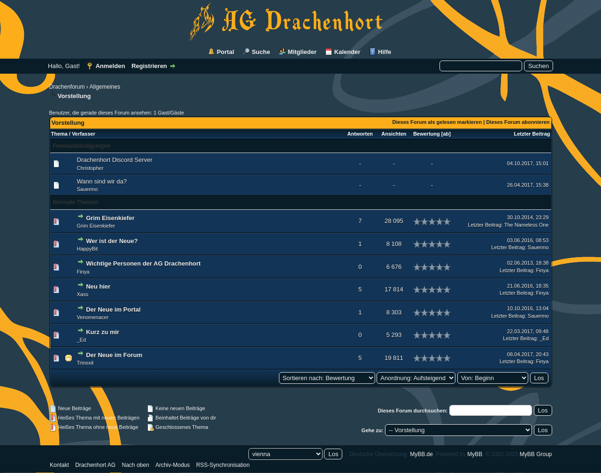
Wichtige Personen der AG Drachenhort (143, 263)
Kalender (347, 51)
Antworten (360, 134)
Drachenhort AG (95, 465)
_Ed (81, 340)
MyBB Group (536, 454)
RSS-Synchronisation (223, 465)
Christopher (90, 168)
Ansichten (393, 134)
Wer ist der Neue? (112, 240)
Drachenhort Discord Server (115, 159)
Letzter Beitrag (532, 134)
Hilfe (384, 51)
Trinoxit (85, 363)
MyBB (474, 454)
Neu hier (98, 286)
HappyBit (87, 249)
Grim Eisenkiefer (110, 217)
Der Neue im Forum (114, 355)
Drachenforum (67, 87)
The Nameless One (526, 225)
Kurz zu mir (102, 332)
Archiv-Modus (172, 465)
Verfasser (83, 134)
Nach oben (135, 465)
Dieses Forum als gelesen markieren (437, 122)
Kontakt (59, 465)
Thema (59, 134)
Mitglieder (302, 51)
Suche (261, 51)
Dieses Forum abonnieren (517, 122)
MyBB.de (421, 454)
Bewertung (426, 134)
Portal (225, 51)
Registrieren (149, 65)
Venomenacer (93, 317)
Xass (82, 294)
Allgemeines (105, 87)
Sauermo (87, 189)
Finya (83, 272)
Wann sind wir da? (102, 181)
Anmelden (110, 65)
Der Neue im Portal (113, 309)
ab (446, 134)
